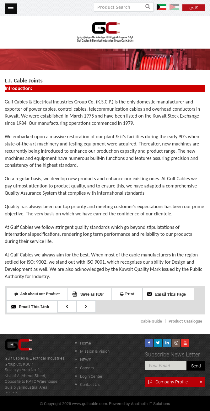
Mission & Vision (95, 351)
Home (85, 343)
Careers (87, 368)
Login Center (91, 376)
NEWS (85, 359)
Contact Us (90, 384)
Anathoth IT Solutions (150, 403)
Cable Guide (151, 321)
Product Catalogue (185, 321)
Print (127, 293)
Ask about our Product (37, 293)
